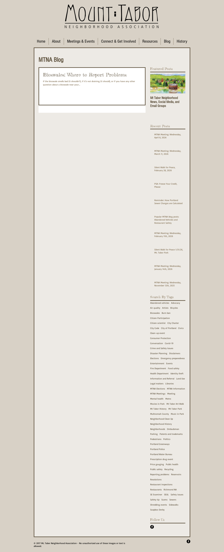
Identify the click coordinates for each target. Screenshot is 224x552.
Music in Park (177, 413)
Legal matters (156, 383)
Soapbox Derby (157, 509)
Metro (168, 398)
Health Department (159, 373)
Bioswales (155, 313)
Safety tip (154, 499)
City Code (154, 328)
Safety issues (177, 494)
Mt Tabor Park (175, 408)
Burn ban (166, 313)
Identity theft (176, 373)
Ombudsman (173, 429)
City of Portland (168, 328)
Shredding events (158, 504)
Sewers (172, 499)
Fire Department (158, 368)
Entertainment (157, 363)
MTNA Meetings (157, 393)
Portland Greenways (160, 444)
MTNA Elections (157, 388)
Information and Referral (162, 378)
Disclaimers (174, 353)
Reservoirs (176, 474)
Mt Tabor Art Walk (175, 403)
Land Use (180, 378)
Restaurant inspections (161, 484)
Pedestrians (155, 439)
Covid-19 (169, 343)
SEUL (166, 494)
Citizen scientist (158, 323)
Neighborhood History (161, 424)
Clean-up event (157, 333)
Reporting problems (159, 474)
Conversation (156, 343)
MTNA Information (176, 388)
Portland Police (157, 449)
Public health (172, 464)
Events (169, 363)
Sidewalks (173, 504)
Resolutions (156, 479)
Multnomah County (159, 413)
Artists (165, 307)
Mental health (156, 398)
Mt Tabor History (158, 408)
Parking (154, 434)
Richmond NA (170, 489)
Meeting (171, 393)
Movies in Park (157, 403)
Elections (154, 358)
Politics (166, 439)
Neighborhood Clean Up (161, 418)
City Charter (173, 323)
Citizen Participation (160, 318)
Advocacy (175, 302)
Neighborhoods (157, 429)
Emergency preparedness (173, 358)
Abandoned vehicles (159, 302)
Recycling (169, 469)
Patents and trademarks (171, 434)
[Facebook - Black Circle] (152, 527)
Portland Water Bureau (161, 454)
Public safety (156, 469)
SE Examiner (156, 494)
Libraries (169, 383)
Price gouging (157, 464)
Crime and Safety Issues (161, 348)
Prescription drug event (161, 459)
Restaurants (156, 489)
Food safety (173, 368)
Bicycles (174, 307)
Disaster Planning (158, 353)
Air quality (155, 307)
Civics (181, 328)
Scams (164, 499)
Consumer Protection (160, 338)
